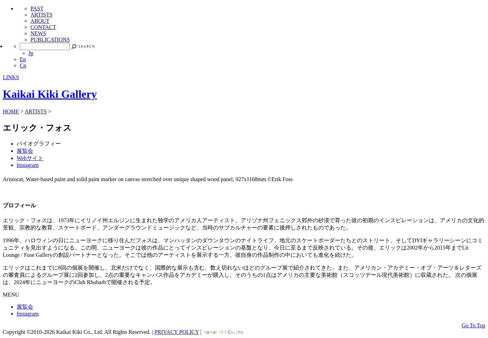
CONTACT (43, 27)
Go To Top (473, 325)
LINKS (11, 77)
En (23, 59)
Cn (23, 65)
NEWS (38, 33)
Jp (30, 53)
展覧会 (25, 151)
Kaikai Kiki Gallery (50, 94)
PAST (37, 8)
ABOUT (39, 21)
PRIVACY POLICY (176, 332)
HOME (11, 111)
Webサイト (30, 158)
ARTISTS (41, 15)
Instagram (28, 165)
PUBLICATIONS (50, 40)
